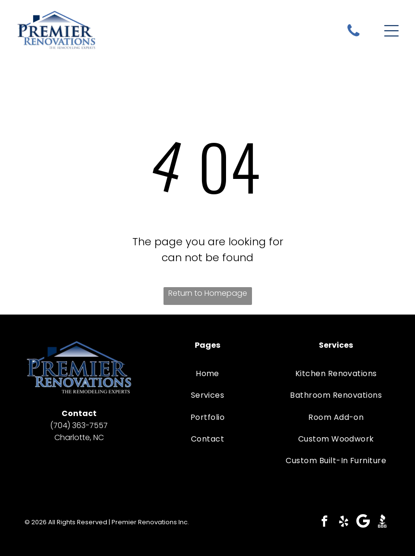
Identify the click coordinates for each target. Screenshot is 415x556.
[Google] (362, 522)
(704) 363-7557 (79, 425)
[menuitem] (207, 373)
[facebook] (324, 522)
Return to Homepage (207, 293)
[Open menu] (391, 31)
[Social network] (382, 522)
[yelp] (343, 522)
